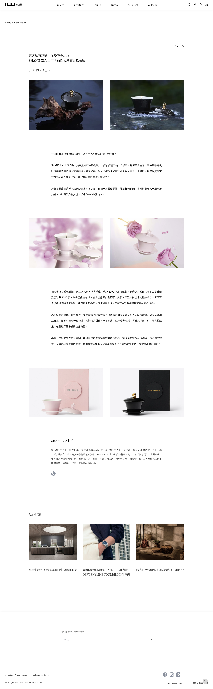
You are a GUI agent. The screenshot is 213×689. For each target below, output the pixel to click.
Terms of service (36, 674)
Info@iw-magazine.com (173, 682)
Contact (47, 674)
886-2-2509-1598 (200, 682)
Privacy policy (21, 674)
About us (9, 674)
